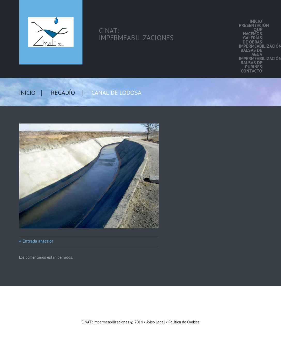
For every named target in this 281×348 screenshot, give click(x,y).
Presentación (250, 25)
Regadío (63, 93)
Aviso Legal (155, 322)
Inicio (256, 21)
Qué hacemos (252, 31)
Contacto (251, 71)
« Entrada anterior (36, 241)
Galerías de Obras (252, 40)
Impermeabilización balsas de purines (250, 62)
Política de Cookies (184, 322)
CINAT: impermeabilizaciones (105, 322)
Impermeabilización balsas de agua (250, 50)
